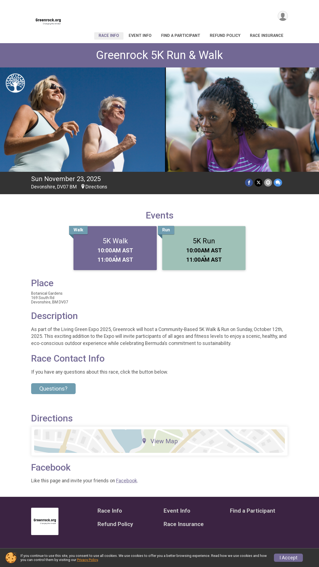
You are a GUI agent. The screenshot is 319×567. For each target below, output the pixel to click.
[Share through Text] (278, 183)
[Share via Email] (268, 183)
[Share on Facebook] (249, 183)
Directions (96, 187)
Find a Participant (180, 35)
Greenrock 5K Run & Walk (159, 55)
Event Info (140, 35)
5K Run (204, 241)
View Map (159, 441)
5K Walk (115, 241)
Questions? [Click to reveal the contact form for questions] (53, 388)
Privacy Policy (87, 560)
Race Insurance (266, 35)
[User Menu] (283, 16)
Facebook (126, 480)
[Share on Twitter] (258, 183)
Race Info (109, 35)
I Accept (288, 557)
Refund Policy (225, 35)
